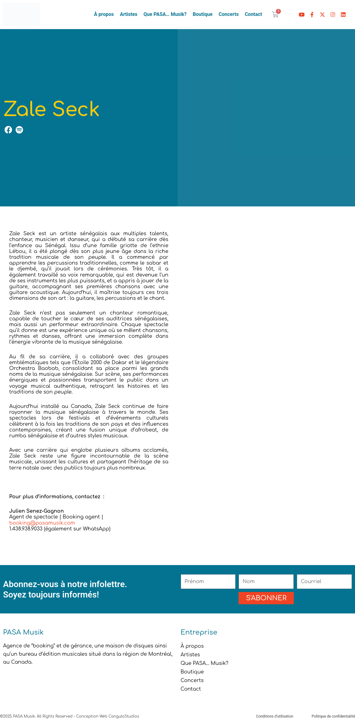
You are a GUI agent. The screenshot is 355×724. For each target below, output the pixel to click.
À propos (104, 14)
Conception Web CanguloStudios (107, 716)
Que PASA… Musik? (165, 14)
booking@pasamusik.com (43, 523)
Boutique (202, 14)
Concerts (229, 14)
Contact (253, 14)
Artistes (128, 14)
